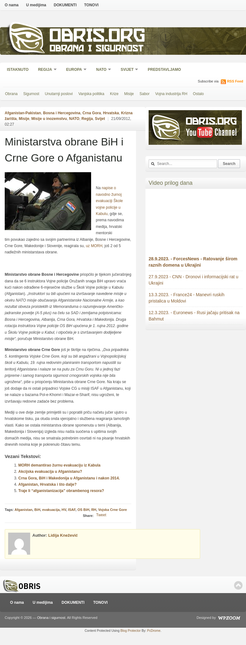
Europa (74, 70)
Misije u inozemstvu (49, 118)
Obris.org (97, 37)
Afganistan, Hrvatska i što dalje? (47, 484)
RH (93, 510)
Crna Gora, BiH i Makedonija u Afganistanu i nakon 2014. (69, 478)
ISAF (71, 510)
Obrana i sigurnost (96, 49)
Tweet (101, 515)
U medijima (36, 5)
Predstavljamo (164, 69)
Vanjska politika (91, 94)
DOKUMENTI (65, 5)
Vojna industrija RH (171, 94)
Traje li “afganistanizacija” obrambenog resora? (61, 491)
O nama (12, 5)
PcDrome (153, 630)
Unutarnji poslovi (59, 94)
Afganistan (23, 510)
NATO (101, 70)
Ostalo (198, 94)
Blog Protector (130, 630)
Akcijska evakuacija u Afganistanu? (50, 471)
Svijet (127, 70)
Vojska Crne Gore (112, 510)
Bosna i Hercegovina (61, 113)
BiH (37, 510)
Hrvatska (111, 113)
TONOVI (91, 5)
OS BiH (83, 510)
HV (64, 510)
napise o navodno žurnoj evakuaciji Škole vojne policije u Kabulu (109, 201)
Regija (45, 70)
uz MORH (94, 246)
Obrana (11, 94)
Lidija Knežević (63, 535)
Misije (129, 94)
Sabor (144, 94)
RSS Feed (235, 81)
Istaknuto (18, 69)
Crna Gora (91, 113)
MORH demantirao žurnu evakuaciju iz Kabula (59, 465)
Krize (114, 94)
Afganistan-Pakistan (23, 113)
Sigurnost (31, 94)
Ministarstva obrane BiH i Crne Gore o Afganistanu (64, 150)
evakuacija (51, 510)
